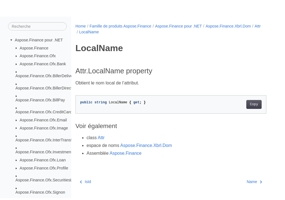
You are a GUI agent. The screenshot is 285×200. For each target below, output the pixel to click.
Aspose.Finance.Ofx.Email (43, 120)
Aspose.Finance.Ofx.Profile (44, 168)
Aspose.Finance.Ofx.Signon (40, 192)
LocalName (89, 32)
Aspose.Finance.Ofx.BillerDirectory (47, 88)
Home (80, 26)
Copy (254, 104)
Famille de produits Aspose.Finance (120, 26)
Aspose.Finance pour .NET (39, 40)
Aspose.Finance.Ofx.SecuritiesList (46, 180)
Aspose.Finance (34, 48)
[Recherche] (37, 26)
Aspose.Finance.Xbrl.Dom (228, 26)
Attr (258, 26)
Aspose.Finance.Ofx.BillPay (40, 100)
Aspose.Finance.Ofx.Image (44, 128)
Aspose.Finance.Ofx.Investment (44, 152)
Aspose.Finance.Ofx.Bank (43, 64)
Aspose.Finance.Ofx (38, 56)
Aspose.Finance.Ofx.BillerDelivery (46, 76)
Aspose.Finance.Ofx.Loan (43, 160)
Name (254, 181)
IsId (85, 181)
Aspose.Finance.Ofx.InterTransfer (45, 140)
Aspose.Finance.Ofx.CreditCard (44, 112)
